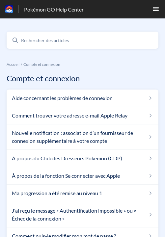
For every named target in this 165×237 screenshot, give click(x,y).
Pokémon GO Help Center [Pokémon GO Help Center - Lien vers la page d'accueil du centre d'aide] (54, 9)
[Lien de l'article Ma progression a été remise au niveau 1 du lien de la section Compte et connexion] (82, 193)
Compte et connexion (41, 64)
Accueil (13, 64)
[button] (156, 11)
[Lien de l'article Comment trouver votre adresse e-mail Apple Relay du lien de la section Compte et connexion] (82, 115)
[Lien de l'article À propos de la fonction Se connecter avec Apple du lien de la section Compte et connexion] (82, 176)
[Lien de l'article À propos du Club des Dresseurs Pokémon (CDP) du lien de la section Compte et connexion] (82, 158)
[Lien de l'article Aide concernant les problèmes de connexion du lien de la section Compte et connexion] (82, 98)
